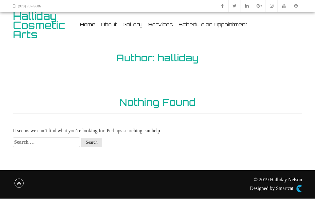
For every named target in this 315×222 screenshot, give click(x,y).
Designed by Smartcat (276, 188)
